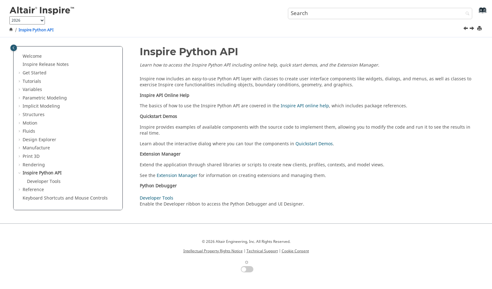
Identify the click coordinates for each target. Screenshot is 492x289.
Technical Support (262, 251)
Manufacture (36, 148)
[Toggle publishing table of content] (13, 48)
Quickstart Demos (314, 144)
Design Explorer (39, 139)
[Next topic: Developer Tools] (472, 29)
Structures (34, 114)
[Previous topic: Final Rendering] (466, 29)
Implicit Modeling (41, 106)
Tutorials (32, 81)
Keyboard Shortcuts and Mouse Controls (65, 198)
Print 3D (31, 156)
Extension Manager (177, 175)
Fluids (29, 131)
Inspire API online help (305, 106)
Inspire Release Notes (46, 64)
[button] (20, 56)
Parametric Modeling (45, 98)
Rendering (34, 165)
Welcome (32, 56)
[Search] (466, 14)
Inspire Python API (36, 30)
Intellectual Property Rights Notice (213, 251)
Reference (33, 189)
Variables (32, 89)
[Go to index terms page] (481, 12)
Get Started (34, 73)
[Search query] (380, 13)
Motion (30, 123)
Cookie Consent (295, 251)
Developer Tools (44, 181)
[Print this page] (480, 28)
